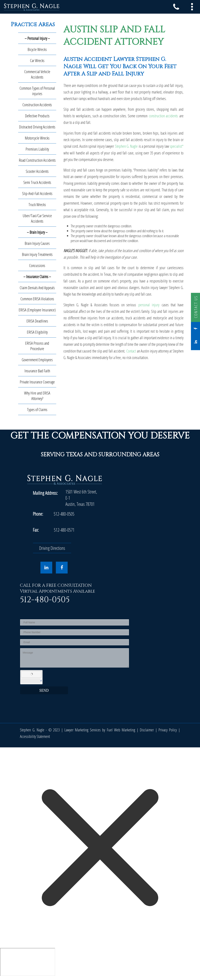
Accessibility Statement (35, 736)
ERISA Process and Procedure (37, 345)
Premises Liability (37, 149)
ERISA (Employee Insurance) (37, 309)
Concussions (37, 265)
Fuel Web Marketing (121, 729)
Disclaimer (147, 729)
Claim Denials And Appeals (37, 287)
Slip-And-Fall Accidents (37, 193)
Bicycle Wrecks (37, 49)
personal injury (148, 304)
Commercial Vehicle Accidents (37, 74)
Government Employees (37, 359)
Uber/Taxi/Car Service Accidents (37, 218)
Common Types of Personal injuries (37, 90)
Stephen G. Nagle (127, 146)
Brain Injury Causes (37, 243)
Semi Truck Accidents (37, 182)
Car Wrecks (37, 60)
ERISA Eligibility (37, 332)
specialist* (176, 146)
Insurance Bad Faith (37, 370)
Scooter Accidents (37, 171)
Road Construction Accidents (37, 160)
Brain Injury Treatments (37, 254)
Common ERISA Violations (37, 298)
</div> (27, 962)
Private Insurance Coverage (37, 382)
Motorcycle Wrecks (37, 138)
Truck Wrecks (37, 204)
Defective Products (37, 115)
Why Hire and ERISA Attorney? (37, 395)
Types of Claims (37, 409)
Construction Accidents (37, 104)
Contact (131, 351)
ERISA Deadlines (37, 321)
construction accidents (163, 115)
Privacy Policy (167, 729)
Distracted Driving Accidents (37, 127)
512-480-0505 (64, 514)
